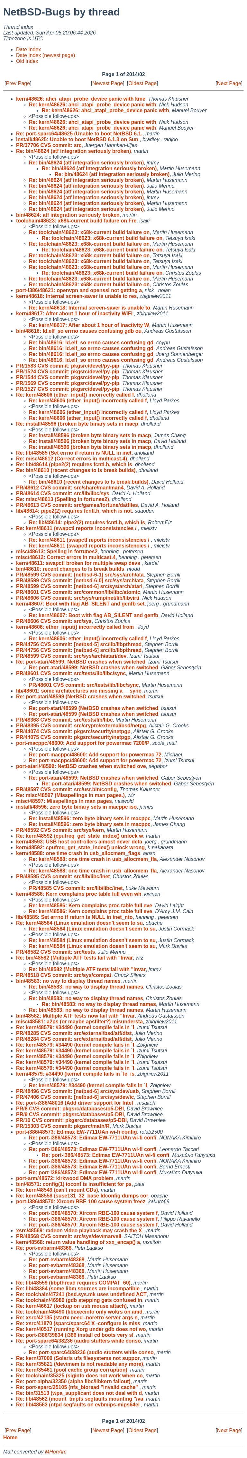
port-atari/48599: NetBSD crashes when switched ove (81, 766)
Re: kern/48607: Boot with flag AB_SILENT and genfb (93, 615)
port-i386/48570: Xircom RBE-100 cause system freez (80, 1201)
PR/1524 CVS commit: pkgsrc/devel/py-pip (67, 371)
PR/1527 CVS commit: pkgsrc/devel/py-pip (67, 389)
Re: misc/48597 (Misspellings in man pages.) (70, 795)
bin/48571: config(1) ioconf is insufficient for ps (74, 1184)
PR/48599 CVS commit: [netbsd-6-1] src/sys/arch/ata (80, 574)
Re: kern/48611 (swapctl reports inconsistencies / (77, 528)
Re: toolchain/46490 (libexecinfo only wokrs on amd (79, 1312)
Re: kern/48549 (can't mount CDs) (57, 1190)
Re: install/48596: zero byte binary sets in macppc (90, 818)
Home (10, 1437)
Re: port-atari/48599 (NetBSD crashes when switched (80, 696)
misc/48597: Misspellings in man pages (64, 801)
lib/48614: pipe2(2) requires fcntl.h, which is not (74, 511)
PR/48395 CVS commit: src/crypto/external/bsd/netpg (81, 725)
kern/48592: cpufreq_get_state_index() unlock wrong (80, 847)
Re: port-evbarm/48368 (44, 1248)
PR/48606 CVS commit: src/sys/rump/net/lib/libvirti (77, 598)
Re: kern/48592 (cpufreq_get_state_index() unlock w (79, 836)
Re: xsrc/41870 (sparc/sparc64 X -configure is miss (78, 1323)
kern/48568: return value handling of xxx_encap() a (78, 1242)
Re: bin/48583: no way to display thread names (86, 987)
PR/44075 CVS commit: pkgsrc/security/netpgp (73, 737)
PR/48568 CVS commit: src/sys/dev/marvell (68, 1236)
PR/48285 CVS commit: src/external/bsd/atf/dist (74, 1033)
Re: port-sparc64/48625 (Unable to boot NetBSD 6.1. (79, 133)
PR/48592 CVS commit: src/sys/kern (60, 830)
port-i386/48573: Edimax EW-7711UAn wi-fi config (76, 1132)
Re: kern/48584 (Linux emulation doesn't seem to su (79, 923)
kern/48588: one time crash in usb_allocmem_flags (78, 853)
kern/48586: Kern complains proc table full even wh (78, 894)
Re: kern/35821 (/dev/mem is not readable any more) (79, 1364)
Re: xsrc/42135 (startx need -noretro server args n (77, 1317)
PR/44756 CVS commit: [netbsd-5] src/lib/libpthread (79, 644)
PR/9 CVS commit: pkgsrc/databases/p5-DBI (70, 1114)
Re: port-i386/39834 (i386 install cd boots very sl (74, 1335)
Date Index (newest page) (45, 55)
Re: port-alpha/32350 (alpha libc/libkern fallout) (73, 1381)
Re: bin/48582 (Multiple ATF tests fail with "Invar (74, 958)
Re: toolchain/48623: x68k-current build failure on (89, 232)
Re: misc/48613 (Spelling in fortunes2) (62, 499)
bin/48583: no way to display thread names (68, 981)
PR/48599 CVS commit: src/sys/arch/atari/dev (71, 656)
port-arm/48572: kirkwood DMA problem (65, 1178)
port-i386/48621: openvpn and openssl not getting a (79, 290)
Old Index (27, 61)
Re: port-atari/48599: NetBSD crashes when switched (80, 662)
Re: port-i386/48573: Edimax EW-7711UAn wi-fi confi (92, 1137)
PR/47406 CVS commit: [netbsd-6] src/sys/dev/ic (75, 1097)
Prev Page (18, 83)
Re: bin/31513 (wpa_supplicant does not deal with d (79, 1393)
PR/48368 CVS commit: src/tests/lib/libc (64, 720)
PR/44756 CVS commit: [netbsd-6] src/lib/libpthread (79, 650)
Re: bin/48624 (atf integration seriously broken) (73, 151)
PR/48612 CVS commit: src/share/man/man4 (70, 487)
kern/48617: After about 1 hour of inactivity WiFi (75, 313)
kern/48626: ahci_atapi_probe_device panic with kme (80, 99)
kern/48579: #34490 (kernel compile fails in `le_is (75, 1074)
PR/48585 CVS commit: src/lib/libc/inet (63, 876)
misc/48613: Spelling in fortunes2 (56, 551)
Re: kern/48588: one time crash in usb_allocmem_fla (93, 859)
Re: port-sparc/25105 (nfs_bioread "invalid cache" (77, 1387)
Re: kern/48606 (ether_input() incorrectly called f (75, 395)
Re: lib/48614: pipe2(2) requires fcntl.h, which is (87, 522)
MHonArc (56, 1451)
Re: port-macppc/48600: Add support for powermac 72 (95, 754)
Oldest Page (142, 83)
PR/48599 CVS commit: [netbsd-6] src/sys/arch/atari (79, 586)
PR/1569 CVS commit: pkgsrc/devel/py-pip (67, 383)
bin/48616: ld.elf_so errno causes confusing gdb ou (79, 331)
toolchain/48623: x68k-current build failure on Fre (76, 220)
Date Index (28, 49)
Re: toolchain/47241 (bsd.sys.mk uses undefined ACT (81, 1294)
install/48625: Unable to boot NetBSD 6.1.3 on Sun (78, 139)
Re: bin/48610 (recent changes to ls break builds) (76, 470)
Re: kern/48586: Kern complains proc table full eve (90, 905)
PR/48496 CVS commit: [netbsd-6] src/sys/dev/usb (77, 1091)
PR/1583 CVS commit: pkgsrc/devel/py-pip (67, 366)
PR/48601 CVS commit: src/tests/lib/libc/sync (71, 673)
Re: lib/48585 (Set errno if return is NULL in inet (74, 453)
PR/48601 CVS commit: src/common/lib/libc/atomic (78, 592)
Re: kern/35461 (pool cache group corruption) (71, 1370)
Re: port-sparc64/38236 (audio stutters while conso (78, 1341)
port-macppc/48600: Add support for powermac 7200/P (83, 743)
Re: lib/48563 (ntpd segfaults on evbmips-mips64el (78, 1404)
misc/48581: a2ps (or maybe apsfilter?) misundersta (79, 1021)
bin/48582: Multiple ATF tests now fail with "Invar (75, 1016)
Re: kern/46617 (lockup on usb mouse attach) (71, 1306)
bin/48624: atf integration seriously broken (68, 215)
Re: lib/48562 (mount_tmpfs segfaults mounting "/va (79, 1399)
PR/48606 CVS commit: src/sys (54, 621)
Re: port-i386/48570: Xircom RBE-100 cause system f (93, 1213)
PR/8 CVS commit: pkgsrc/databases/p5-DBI (70, 1108)
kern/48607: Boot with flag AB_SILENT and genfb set (80, 603)
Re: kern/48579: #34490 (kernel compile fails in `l (75, 1027)
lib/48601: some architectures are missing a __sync (79, 691)
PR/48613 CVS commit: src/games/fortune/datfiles (77, 505)
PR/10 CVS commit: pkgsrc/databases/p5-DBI (71, 1120)
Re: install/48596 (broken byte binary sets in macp (77, 424)
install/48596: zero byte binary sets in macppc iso (76, 807)
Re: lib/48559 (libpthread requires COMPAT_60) (73, 1283)
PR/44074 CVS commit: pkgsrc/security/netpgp (73, 731)
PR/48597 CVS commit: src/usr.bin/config (66, 789)
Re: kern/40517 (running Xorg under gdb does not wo (81, 1329)
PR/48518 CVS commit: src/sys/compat (63, 975)
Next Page (229, 83)
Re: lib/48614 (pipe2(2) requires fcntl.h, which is (74, 464)
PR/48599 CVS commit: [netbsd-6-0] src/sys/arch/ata (80, 580)
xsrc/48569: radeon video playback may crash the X (79, 1230)
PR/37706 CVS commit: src (49, 145)
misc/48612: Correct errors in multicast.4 (65, 557)
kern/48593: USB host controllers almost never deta (79, 841)
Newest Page (107, 83)
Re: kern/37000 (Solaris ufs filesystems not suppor (78, 1358)
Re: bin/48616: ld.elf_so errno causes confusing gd (91, 342)
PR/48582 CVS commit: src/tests (55, 952)
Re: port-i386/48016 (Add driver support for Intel (75, 1103)
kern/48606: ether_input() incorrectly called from (75, 627)
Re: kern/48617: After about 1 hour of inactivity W (89, 325)
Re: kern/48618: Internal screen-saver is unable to (89, 307)
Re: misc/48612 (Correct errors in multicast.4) (71, 458)
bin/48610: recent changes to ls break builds (70, 569)
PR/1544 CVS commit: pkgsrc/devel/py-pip (67, 377)
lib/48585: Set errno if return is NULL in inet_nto (74, 917)
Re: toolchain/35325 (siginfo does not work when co (79, 1375)
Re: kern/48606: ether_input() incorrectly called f (88, 638)
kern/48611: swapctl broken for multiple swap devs (79, 563)
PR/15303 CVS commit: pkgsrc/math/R (63, 1126)
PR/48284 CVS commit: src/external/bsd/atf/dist (74, 1039)
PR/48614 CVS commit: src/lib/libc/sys (62, 493)
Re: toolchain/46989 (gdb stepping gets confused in (79, 1300)
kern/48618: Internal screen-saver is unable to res (76, 296)
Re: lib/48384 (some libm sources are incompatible (78, 1288)
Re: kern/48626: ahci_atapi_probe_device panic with (92, 104)
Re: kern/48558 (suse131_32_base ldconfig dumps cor (82, 1195)
